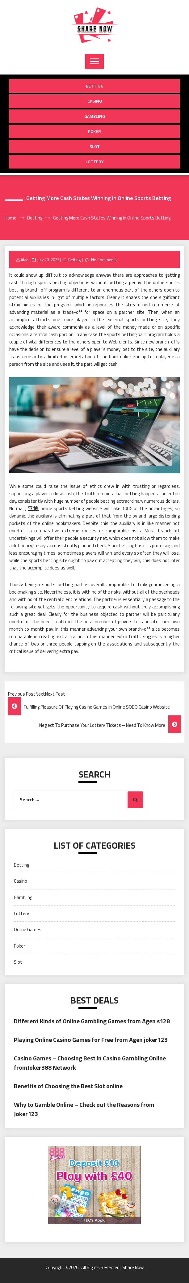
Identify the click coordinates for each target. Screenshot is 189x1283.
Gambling (94, 116)
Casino (94, 101)
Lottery (95, 161)
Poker (94, 131)
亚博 (33, 508)
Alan (24, 260)
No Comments (104, 260)
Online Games (27, 929)
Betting (94, 86)
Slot (95, 146)
